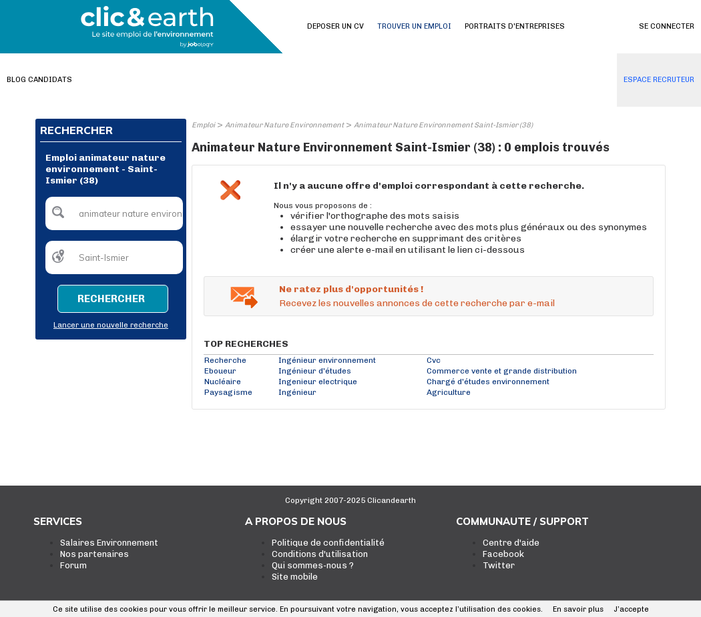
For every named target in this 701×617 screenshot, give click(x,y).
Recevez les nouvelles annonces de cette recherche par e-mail (417, 303)
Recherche (225, 360)
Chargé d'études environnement (488, 381)
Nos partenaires (94, 554)
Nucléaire (222, 381)
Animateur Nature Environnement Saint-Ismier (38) (443, 125)
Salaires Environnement (109, 543)
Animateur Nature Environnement (284, 125)
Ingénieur (297, 392)
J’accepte (631, 609)
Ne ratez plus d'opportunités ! (351, 289)
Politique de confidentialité (328, 543)
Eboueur (220, 371)
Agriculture (449, 392)
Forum (73, 565)
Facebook (503, 554)
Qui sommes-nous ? (313, 565)
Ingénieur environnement (327, 360)
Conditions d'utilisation (320, 554)
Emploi (203, 125)
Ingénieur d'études (314, 371)
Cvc (434, 360)
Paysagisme (228, 392)
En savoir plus (578, 609)
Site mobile (295, 577)
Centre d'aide (511, 543)
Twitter (499, 565)
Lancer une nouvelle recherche (110, 325)
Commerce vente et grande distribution (502, 371)
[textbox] (114, 213)
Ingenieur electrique (317, 381)
